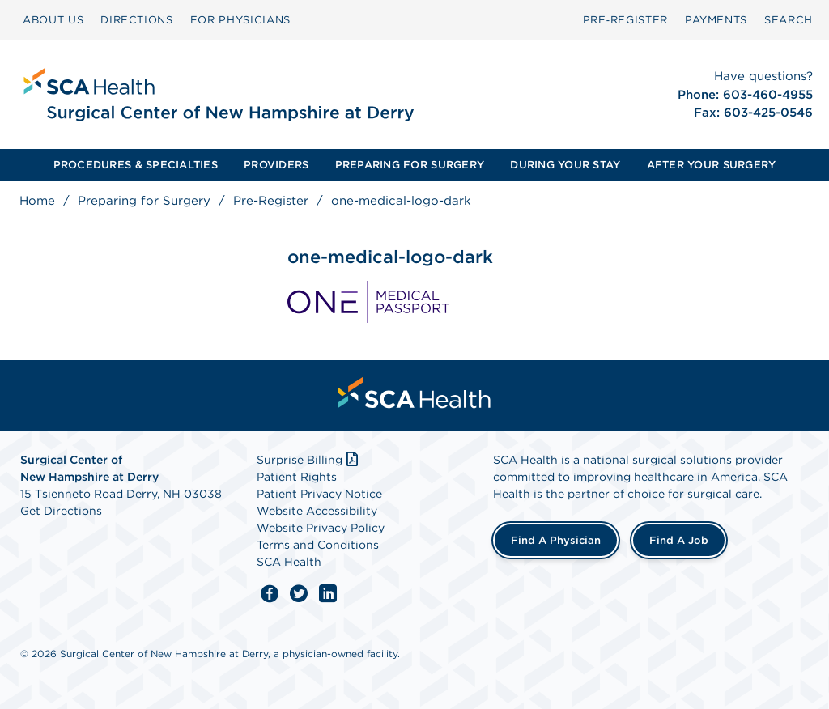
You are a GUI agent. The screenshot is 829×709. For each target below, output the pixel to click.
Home (37, 200)
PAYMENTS (716, 20)
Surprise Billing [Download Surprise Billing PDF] (309, 459)
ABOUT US (53, 20)
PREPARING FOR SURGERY (409, 165)
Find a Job (678, 540)
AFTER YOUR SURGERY (711, 165)
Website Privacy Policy (321, 527)
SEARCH (788, 20)
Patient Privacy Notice (319, 493)
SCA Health (289, 561)
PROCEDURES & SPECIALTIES (135, 165)
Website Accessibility (317, 510)
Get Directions (61, 510)
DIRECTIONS (136, 20)
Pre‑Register (625, 20)
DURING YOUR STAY (565, 165)
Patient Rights (297, 476)
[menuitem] (53, 20)
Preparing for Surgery (144, 200)
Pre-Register (270, 200)
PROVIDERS (276, 165)
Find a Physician (556, 540)
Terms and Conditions (318, 544)
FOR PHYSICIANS (240, 20)
